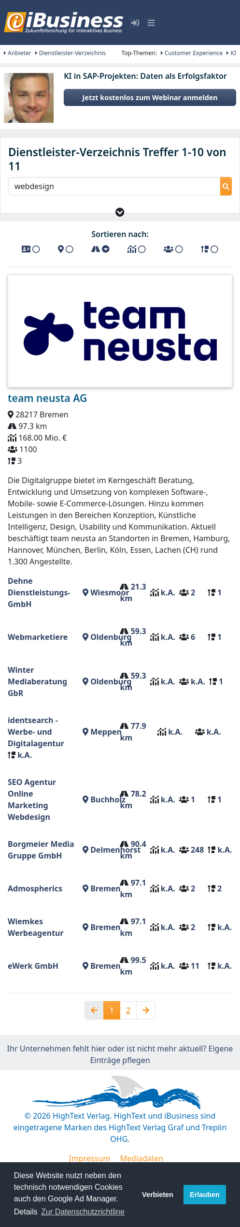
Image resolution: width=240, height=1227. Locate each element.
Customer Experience (192, 53)
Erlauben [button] (205, 1194)
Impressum (90, 1158)
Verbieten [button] (157, 1194)
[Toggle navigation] (151, 22)
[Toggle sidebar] (135, 22)
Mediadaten (141, 1158)
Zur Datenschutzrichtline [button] (83, 1212)
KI (231, 53)
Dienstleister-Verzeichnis (70, 53)
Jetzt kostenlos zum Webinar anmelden (150, 97)
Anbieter (17, 53)
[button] (120, 212)
